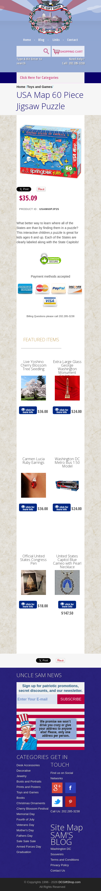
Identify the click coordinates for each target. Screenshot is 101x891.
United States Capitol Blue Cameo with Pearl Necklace (67, 561)
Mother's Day (25, 830)
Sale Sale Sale (26, 841)
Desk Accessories (28, 765)
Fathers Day (25, 835)
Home (27, 40)
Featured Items (41, 339)
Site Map (66, 827)
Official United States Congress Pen (33, 560)
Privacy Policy (59, 865)
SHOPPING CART (71, 51)
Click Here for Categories (39, 77)
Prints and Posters (29, 787)
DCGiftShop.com (69, 882)
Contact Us (57, 870)
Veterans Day (25, 825)
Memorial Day (26, 814)
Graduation (24, 852)
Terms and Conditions (64, 859)
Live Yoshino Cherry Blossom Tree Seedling (33, 365)
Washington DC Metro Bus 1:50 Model (67, 462)
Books (21, 797)
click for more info (27, 410)
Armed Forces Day (29, 846)
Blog (41, 40)
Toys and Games (39, 87)
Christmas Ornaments (31, 803)
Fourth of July (25, 819)
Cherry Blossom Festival (32, 808)
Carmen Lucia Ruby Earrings (33, 460)
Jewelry (21, 776)
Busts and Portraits (29, 781)
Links (56, 40)
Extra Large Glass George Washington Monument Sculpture (67, 369)
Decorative (24, 770)
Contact (72, 40)
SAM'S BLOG (61, 838)
